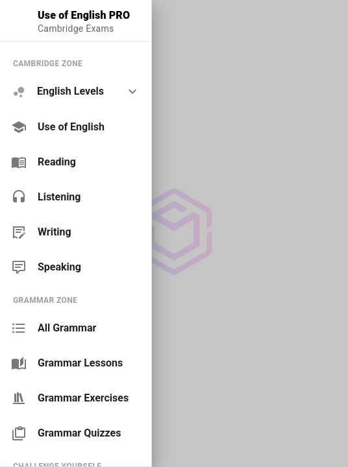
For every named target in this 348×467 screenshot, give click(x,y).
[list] (75, 165)
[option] (75, 91)
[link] (75, 127)
